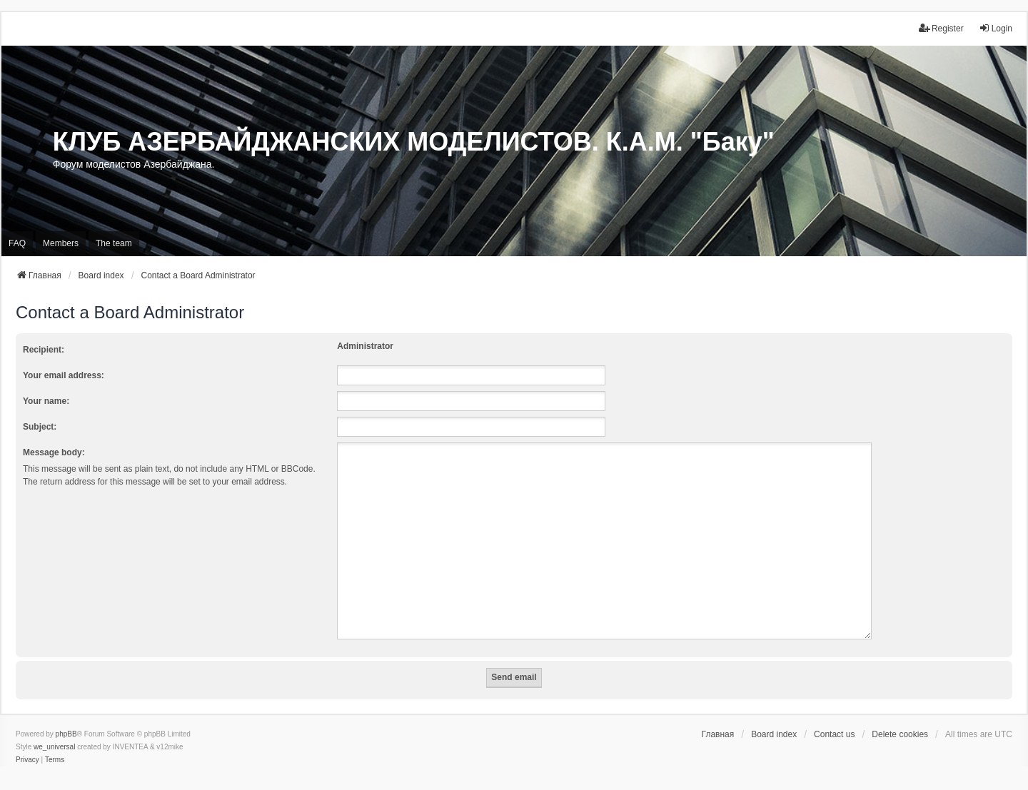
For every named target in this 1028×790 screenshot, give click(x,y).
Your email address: (63, 375)
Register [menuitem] (941, 28)
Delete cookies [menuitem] (900, 717)
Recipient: (43, 350)
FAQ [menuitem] (17, 243)
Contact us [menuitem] (834, 717)
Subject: (39, 427)
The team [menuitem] (114, 243)
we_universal (54, 730)
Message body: (54, 452)
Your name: (46, 401)
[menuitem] (27, 742)
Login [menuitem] (995, 28)
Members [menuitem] (61, 243)
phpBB (66, 717)
